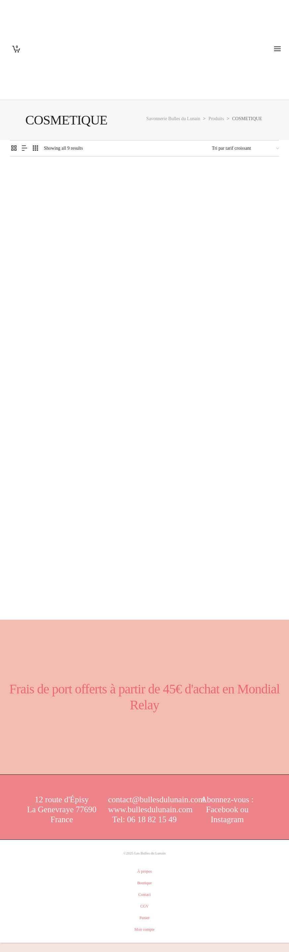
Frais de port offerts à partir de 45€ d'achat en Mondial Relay (144, 696)
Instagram (227, 819)
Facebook (223, 809)
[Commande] (245, 148)
